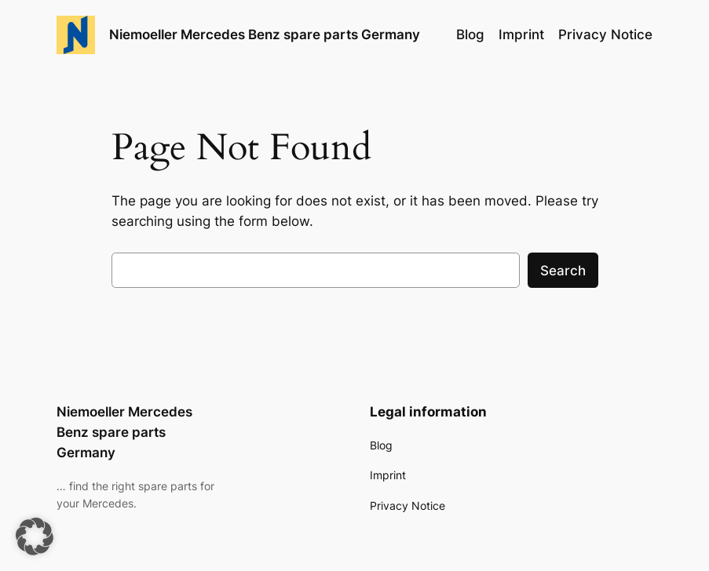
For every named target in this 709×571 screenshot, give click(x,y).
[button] (34, 536)
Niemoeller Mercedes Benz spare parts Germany (264, 34)
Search (563, 270)
